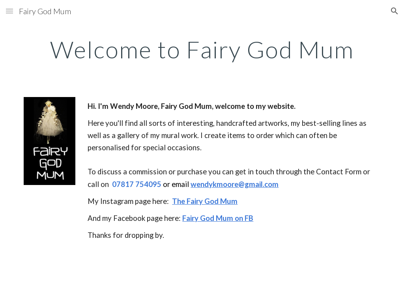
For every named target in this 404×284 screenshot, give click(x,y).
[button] (9, 11)
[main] (202, 49)
